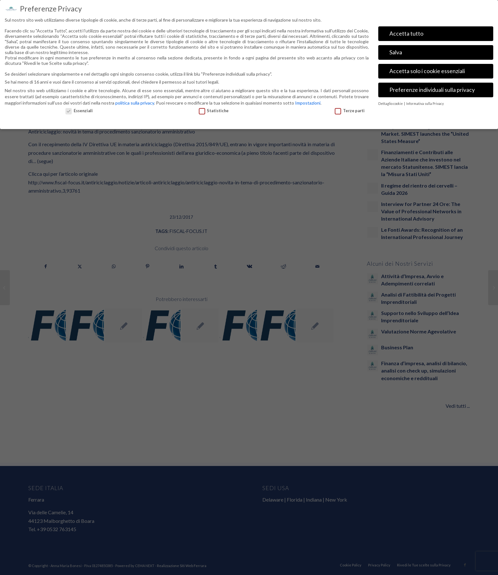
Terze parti (350, 48)
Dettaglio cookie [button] (390, 41)
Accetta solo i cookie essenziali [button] (427, 8)
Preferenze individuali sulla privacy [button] (432, 27)
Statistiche (214, 48)
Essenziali (79, 48)
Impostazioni (307, 40)
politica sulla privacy (134, 40)
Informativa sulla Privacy (425, 41)
